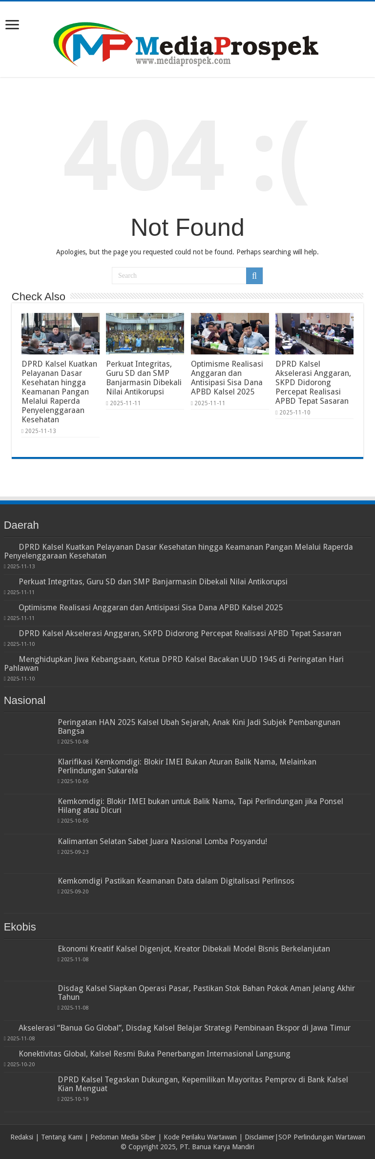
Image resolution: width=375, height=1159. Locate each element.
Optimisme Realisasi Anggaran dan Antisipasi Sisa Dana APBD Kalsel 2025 (227, 377)
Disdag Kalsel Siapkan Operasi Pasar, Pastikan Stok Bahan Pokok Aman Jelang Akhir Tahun (206, 993)
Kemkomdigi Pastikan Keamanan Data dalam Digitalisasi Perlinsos (176, 881)
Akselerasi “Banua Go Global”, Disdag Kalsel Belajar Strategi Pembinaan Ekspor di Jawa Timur (185, 1028)
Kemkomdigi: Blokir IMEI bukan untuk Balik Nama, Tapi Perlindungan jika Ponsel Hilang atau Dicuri (200, 806)
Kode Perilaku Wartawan (200, 1137)
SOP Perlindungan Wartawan (321, 1137)
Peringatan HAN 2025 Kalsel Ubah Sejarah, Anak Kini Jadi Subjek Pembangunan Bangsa (199, 727)
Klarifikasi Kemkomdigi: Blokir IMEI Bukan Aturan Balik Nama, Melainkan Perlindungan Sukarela (187, 766)
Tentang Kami (62, 1137)
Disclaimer (259, 1137)
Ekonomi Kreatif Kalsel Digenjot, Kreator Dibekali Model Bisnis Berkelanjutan (194, 948)
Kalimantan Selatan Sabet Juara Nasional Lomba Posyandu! (162, 841)
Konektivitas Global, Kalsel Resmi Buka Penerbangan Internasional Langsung (155, 1053)
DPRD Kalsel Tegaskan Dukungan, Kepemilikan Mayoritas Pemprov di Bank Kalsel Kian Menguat (203, 1084)
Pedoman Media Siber (123, 1137)
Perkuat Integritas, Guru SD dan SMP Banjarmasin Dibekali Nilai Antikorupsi (144, 377)
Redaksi (21, 1137)
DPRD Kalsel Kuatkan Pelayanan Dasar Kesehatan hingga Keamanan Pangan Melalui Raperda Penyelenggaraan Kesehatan (59, 391)
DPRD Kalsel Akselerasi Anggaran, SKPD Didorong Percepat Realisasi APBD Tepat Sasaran (313, 382)
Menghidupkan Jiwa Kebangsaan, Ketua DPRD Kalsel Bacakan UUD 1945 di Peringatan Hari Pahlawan (174, 664)
